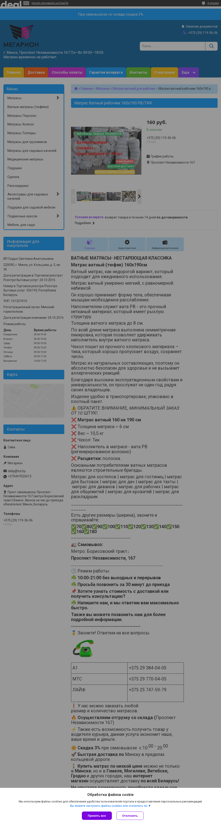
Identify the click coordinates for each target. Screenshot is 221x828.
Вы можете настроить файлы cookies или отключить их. (109, 805)
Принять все (97, 815)
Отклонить (130, 815)
